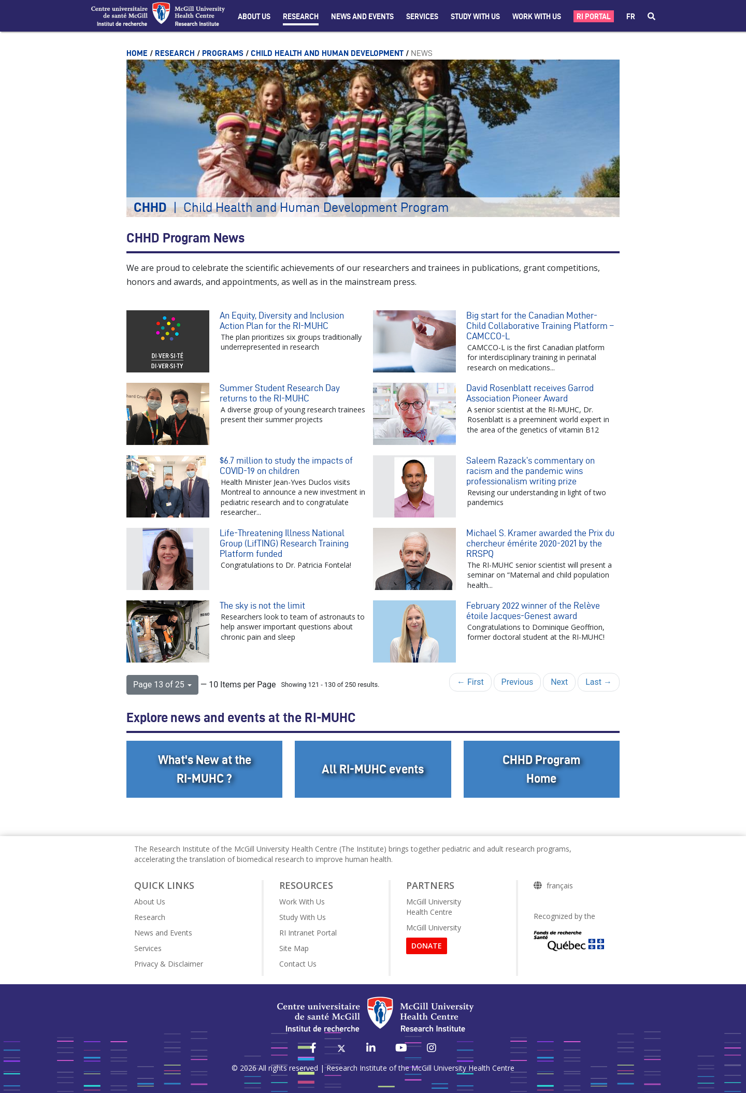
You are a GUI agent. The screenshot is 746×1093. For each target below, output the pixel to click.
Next (559, 682)
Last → (598, 682)
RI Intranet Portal (308, 933)
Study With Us (302, 917)
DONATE (426, 946)
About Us (254, 16)
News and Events (362, 16)
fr (630, 16)
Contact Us (298, 964)
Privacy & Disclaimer (168, 964)
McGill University (433, 927)
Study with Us (475, 16)
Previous (517, 682)
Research (301, 16)
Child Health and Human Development (328, 53)
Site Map (294, 948)
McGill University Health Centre (433, 907)
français (560, 886)
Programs (224, 53)
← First (470, 682)
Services (422, 16)
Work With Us (536, 16)
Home (138, 53)
